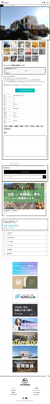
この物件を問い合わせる (25, 90)
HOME (1, 5)
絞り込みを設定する (25, 171)
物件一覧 (5, 5)
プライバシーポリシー (36, 390)
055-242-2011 (11, 226)
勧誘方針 (13, 392)
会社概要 (36, 388)
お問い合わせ (13, 390)
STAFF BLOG (36, 394)
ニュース (13, 388)
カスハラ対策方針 (36, 392)
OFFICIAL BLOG (13, 394)
